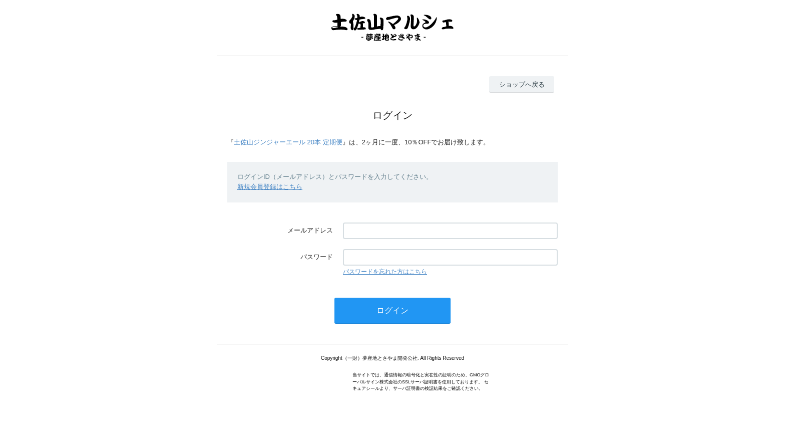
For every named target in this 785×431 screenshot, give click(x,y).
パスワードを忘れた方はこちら (385, 271)
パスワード (316, 257)
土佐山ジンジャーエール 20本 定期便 (288, 142)
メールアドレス (310, 230)
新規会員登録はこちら (269, 186)
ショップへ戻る (522, 84)
